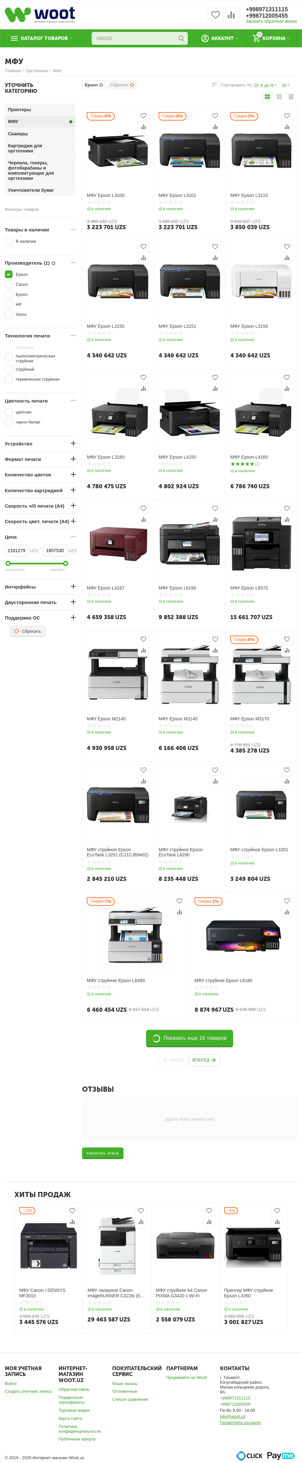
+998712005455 (267, 16)
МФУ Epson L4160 (249, 457)
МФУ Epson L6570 (249, 587)
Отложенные (124, 1391)
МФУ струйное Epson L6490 (116, 980)
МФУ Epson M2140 (106, 718)
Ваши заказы (125, 1383)
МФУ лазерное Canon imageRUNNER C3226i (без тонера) (115, 1293)
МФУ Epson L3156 (249, 326)
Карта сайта (70, 1418)
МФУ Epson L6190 (177, 587)
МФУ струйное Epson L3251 (259, 849)
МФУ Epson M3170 (249, 718)
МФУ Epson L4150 (177, 457)
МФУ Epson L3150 (105, 326)
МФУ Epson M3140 (178, 718)
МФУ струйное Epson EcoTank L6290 (181, 852)
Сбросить (122, 85)
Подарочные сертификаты (71, 1400)
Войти (10, 1383)
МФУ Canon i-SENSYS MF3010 (42, 1293)
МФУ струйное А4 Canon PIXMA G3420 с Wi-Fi (181, 1293)
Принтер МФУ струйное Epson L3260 (248, 1293)
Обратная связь (74, 1389)
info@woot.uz (232, 1416)
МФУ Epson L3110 (249, 195)
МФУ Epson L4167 (105, 587)
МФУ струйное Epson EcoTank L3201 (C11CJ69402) (118, 852)
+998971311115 (267, 9)
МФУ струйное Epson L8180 (223, 980)
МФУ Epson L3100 (105, 195)
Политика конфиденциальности (80, 1429)
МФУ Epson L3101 (177, 195)
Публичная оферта (77, 1439)
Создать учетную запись (28, 1391)
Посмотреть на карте (240, 1422)
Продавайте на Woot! (186, 1377)
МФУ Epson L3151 (177, 326)
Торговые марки (74, 1410)
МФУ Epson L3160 (105, 457)
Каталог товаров (44, 38)
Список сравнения (130, 1399)
